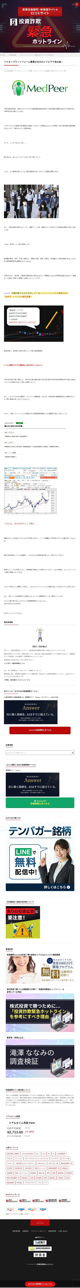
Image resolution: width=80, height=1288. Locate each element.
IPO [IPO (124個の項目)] (49, 1153)
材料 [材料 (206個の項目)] (48, 1173)
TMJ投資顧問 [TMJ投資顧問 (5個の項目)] (61, 1153)
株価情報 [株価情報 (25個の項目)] (61, 1173)
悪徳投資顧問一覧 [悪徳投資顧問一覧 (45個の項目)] (54, 1168)
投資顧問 (47, 70)
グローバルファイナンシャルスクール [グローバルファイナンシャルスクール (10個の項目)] (37, 1158)
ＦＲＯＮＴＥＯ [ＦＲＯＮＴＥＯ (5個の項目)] (30, 1183)
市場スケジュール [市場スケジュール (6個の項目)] (40, 1168)
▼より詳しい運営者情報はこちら (14, 663)
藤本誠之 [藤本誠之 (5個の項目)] (52, 1178)
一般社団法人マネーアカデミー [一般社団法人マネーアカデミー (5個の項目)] (25, 1163)
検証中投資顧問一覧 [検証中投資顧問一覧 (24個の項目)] (13, 1178)
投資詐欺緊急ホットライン (45, 1264)
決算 (65, 70)
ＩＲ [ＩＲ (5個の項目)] (45, 1183)
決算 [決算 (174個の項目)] (31, 1178)
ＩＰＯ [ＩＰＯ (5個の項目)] (39, 1183)
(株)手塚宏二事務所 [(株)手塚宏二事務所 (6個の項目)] (13, 1153)
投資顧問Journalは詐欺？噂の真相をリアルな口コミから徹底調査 (33, 955)
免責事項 (25, 1231)
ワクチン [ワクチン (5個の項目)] (10, 1163)
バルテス (35, 70)
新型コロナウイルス (57, 70)
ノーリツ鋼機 (28, 70)
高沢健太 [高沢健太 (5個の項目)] (19, 1183)
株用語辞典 (52, 1231)
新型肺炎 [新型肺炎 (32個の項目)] (33, 1173)
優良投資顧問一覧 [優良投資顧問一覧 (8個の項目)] (66, 1163)
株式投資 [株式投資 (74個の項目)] (69, 1173)
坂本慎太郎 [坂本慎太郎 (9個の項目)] (18, 1168)
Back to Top (40, 1223)
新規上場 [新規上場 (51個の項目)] (41, 1173)
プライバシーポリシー (38, 1231)
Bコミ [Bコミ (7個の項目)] (38, 1153)
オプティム (20, 70)
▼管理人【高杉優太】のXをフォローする (17, 680)
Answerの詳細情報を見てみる (40, 730)
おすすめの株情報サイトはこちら (40, 1284)
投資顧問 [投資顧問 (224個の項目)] (10, 1173)
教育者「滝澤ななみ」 (16, 1038)
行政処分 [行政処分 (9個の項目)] (61, 1178)
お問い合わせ (62, 1231)
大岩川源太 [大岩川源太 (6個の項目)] (28, 1168)
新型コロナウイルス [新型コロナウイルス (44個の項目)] (21, 1173)
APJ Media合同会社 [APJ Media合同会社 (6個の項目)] (27, 1153)
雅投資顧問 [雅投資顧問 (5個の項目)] (10, 1183)
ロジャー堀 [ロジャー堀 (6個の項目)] (65, 1158)
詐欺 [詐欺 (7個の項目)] (67, 1178)
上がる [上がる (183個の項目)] (50, 1163)
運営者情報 (16, 1231)
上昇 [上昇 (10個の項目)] (56, 1163)
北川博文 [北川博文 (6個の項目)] (10, 1168)
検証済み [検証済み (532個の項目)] (25, 1178)
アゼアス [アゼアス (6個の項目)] (10, 1158)
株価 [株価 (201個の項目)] (53, 1173)
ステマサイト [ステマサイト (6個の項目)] (55, 1158)
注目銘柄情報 (9, 70)
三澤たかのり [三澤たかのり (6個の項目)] (41, 1163)
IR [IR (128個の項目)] (53, 1153)
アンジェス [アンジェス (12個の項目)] (18, 1158)
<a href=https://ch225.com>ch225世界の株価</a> (22, 1129)
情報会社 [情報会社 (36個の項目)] (65, 1168)
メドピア (41, 70)
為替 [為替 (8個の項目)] (45, 1178)
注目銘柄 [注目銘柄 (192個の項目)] (38, 1178)
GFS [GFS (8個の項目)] (44, 1153)
